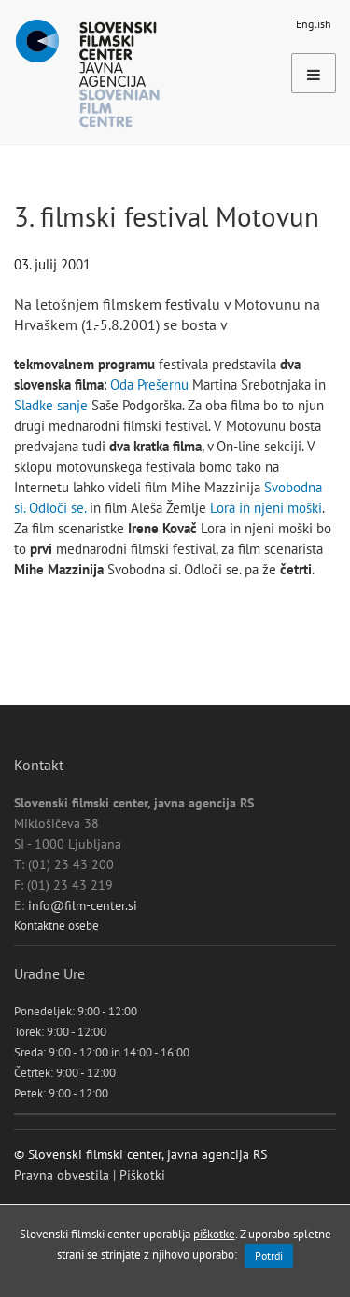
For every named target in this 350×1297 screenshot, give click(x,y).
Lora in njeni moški (266, 508)
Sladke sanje (51, 405)
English (313, 24)
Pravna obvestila (61, 1174)
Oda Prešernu (149, 384)
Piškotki (142, 1174)
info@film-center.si (82, 905)
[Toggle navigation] (313, 73)
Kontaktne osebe (56, 925)
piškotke (214, 1233)
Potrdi (269, 1256)
